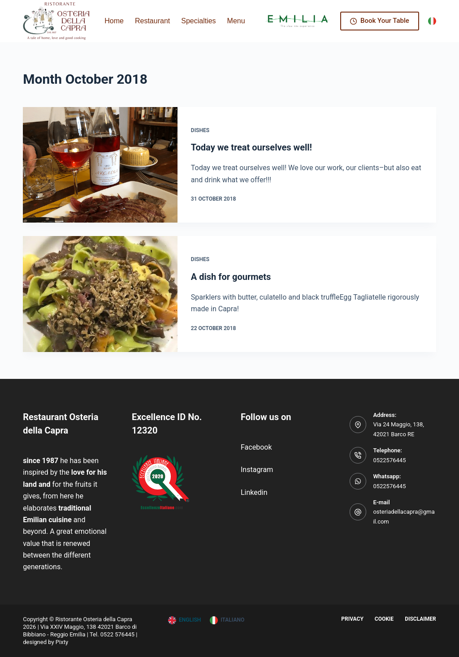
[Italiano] (432, 21)
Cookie (384, 619)
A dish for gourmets (231, 276)
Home (114, 21)
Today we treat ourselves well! (251, 147)
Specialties (198, 21)
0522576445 (389, 460)
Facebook (256, 447)
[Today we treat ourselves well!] (100, 165)
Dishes (200, 130)
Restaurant (152, 21)
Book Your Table (379, 21)
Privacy (352, 619)
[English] (184, 620)
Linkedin (254, 492)
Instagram (257, 469)
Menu (236, 21)
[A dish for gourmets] (100, 294)
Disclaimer (420, 619)
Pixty (62, 642)
